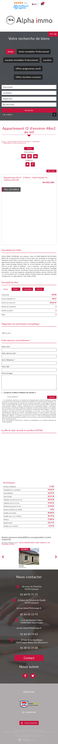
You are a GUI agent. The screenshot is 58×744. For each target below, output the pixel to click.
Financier (39, 289)
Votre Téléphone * (8, 360)
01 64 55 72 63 (29, 634)
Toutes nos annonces (41, 732)
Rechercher (29, 110)
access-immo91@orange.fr (29, 608)
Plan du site (6, 732)
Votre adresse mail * (9, 353)
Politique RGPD (51, 732)
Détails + (16, 289)
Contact (29, 658)
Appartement (36, 141)
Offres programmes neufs (28, 68)
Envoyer (51, 397)
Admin (33, 732)
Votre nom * (6, 347)
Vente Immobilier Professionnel (33, 51)
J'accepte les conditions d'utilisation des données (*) (19, 392)
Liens (29, 732)
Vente (10, 51)
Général (5, 289)
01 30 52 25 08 (29, 647)
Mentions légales (14, 732)
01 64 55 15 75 (29, 614)
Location (47, 60)
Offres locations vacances (28, 77)
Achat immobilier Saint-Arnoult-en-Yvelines (19, 141)
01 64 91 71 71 (29, 594)
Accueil (3, 141)
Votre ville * (6, 367)
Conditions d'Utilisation (48, 420)
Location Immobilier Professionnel (21, 60)
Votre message (7, 373)
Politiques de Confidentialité (31, 420)
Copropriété (27, 289)
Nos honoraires (23, 732)
